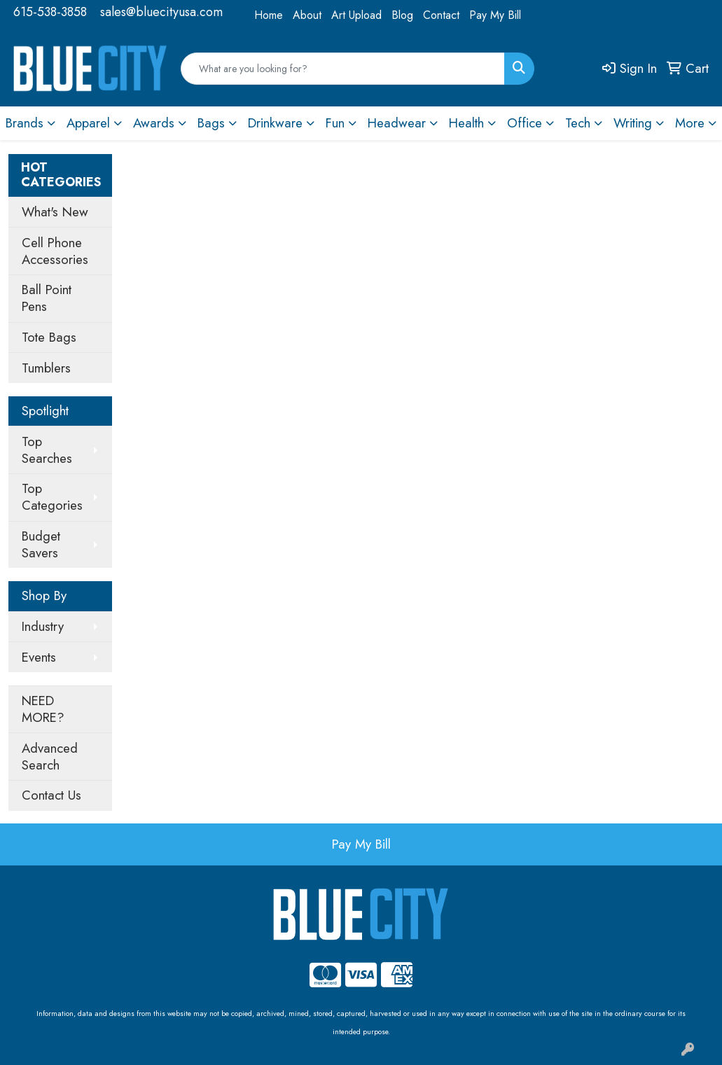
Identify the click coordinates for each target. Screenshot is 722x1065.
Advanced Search (50, 756)
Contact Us (51, 795)
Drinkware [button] (275, 122)
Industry (43, 626)
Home (268, 15)
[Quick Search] (343, 69)
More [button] (689, 122)
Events (39, 657)
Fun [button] (335, 122)
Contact (441, 15)
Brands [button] (24, 122)
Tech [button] (577, 122)
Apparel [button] (88, 122)
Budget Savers (41, 544)
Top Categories (52, 497)
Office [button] (524, 122)
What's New (55, 211)
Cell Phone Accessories (55, 251)
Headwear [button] (397, 122)
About (307, 15)
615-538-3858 (50, 12)
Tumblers (46, 368)
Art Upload (356, 15)
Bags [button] (211, 122)
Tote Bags (49, 337)
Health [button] (466, 122)
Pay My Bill (495, 15)
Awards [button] (153, 122)
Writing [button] (632, 122)
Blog (402, 15)
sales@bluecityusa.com (161, 12)
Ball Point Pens (46, 298)
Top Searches (47, 450)
